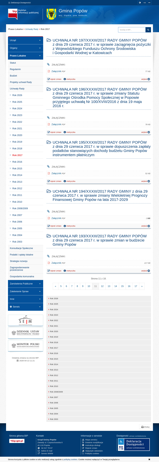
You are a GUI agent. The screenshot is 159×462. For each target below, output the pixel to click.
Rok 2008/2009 (55, 392)
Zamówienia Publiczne (21, 283)
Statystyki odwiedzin (92, 451)
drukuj (145, 427)
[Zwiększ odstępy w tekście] (149, 2)
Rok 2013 (53, 370)
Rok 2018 (53, 342)
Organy (13, 48)
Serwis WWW (45, 453)
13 (109, 286)
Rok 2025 (53, 304)
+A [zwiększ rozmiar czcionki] (144, 3)
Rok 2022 (53, 320)
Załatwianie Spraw (19, 291)
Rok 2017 (53, 348)
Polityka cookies (90, 453)
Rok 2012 (53, 375)
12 (102, 286)
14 (115, 286)
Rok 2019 (53, 337)
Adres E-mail (44, 451)
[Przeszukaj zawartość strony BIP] (132, 29)
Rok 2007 (53, 397)
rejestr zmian (54, 79)
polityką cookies (70, 459)
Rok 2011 (53, 381)
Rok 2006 (53, 403)
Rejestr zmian (89, 448)
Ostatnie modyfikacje (92, 442)
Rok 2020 (53, 331)
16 (129, 286)
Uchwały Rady (31, 29)
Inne (12, 299)
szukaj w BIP (148, 29)
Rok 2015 (53, 359)
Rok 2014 (53, 364)
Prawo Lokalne (18, 55)
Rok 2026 (53, 298)
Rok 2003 (53, 419)
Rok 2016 (53, 353)
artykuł (145, 79)
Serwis (15, 306)
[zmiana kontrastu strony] (140, 2)
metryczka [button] (69, 79)
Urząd (13, 40)
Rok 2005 (53, 408)
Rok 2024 (53, 309)
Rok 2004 (53, 414)
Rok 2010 (53, 386)
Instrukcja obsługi (91, 445)
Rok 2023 (53, 315)
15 (122, 286)
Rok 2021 (53, 326)
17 (136, 286)
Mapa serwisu (89, 440)
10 (89, 286)
